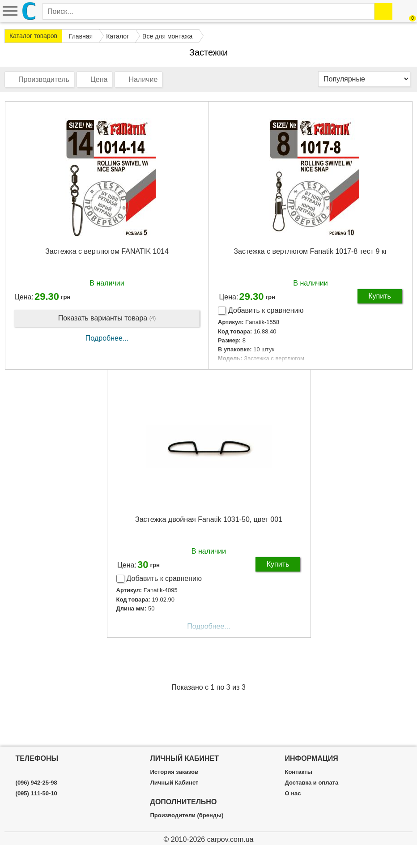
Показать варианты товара (107, 318)
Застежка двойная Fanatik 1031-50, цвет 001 (208, 519)
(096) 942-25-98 (36, 783)
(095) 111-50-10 (36, 793)
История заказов (174, 772)
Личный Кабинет (174, 783)
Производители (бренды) (187, 815)
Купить (379, 296)
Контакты (298, 772)
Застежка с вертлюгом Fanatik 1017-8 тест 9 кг (310, 251)
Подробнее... (106, 338)
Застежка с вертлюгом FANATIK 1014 (107, 251)
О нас (293, 793)
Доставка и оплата (311, 783)
